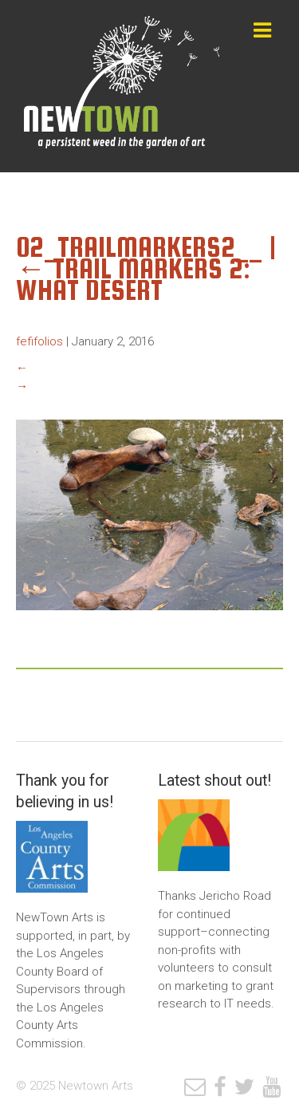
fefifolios (39, 341)
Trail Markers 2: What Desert (133, 279)
